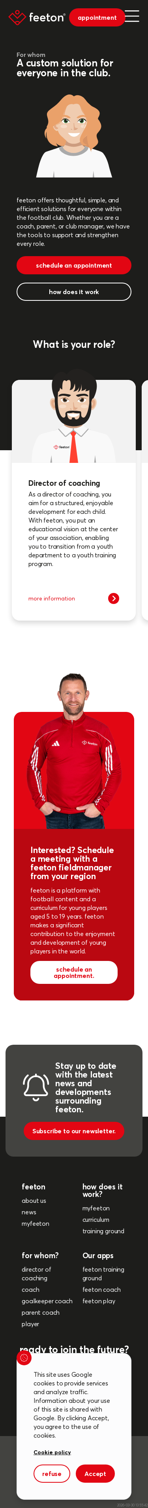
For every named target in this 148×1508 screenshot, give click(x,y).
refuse (52, 1474)
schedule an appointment (74, 265)
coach (30, 1289)
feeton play (98, 1301)
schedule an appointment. (74, 972)
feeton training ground (103, 1273)
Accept (95, 1474)
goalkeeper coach (47, 1301)
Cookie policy (52, 1452)
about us (34, 1200)
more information (73, 598)
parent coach (41, 1312)
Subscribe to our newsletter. (74, 1131)
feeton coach (101, 1289)
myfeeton (35, 1223)
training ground (103, 1231)
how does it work (74, 292)
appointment (97, 17)
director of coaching (36, 1273)
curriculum (95, 1219)
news (29, 1212)
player (30, 1324)
